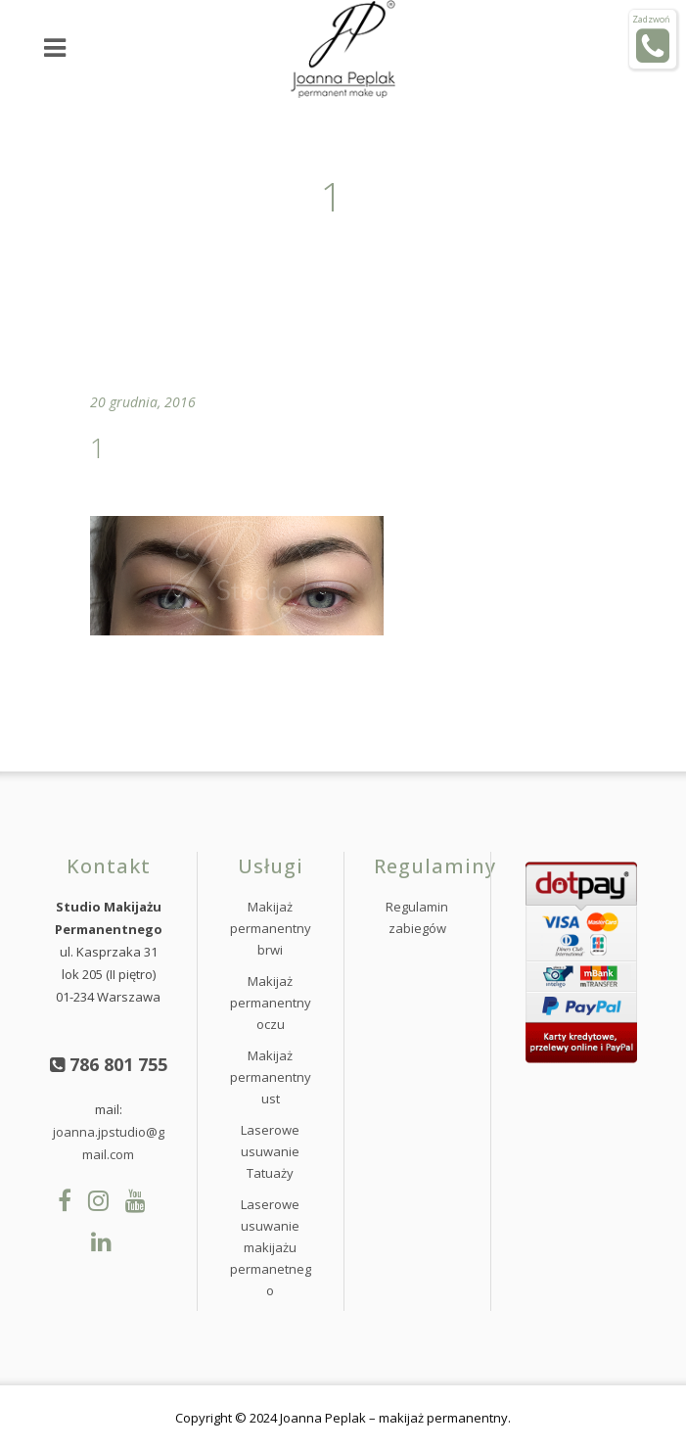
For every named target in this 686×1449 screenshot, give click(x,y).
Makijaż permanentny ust (270, 1077)
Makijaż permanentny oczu (270, 1002)
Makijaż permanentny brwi (270, 928)
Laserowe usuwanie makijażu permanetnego (270, 1247)
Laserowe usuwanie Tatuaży (270, 1151)
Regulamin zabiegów (417, 917)
